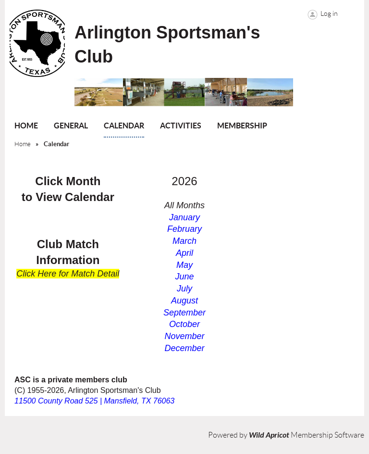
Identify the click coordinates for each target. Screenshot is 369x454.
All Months (184, 205)
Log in (329, 13)
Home (22, 144)
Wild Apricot (269, 435)
